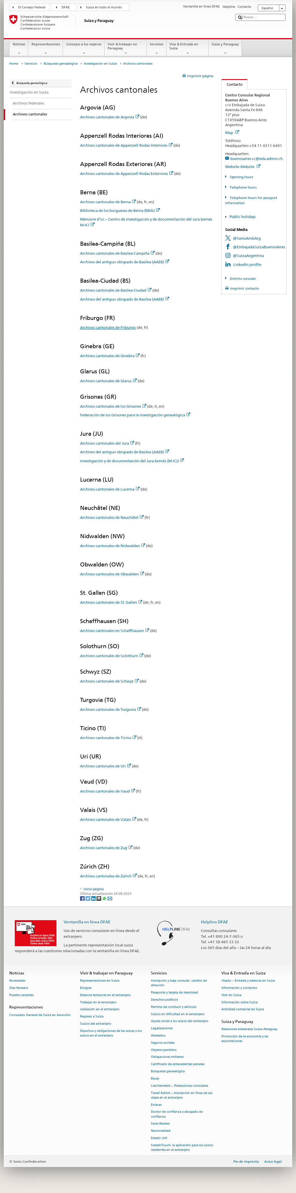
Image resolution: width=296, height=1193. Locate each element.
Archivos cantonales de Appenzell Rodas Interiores (126, 145)
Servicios (156, 49)
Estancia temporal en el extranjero (105, 995)
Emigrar (86, 988)
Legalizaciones (162, 1028)
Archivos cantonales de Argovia (109, 117)
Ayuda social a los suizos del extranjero (179, 1021)
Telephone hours (243, 187)
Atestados (158, 1035)
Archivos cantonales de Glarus (108, 381)
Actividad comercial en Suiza (242, 1009)
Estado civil (159, 1138)
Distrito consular (242, 278)
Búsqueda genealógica (60, 64)
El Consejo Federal (31, 7)
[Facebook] (83, 898)
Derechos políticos (164, 1000)
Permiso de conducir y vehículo (174, 1007)
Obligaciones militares (167, 1057)
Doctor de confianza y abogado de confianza (177, 1114)
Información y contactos (239, 988)
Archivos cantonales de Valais (108, 819)
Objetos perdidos (163, 1050)
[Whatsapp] (105, 898)
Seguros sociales (163, 1043)
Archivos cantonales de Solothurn (111, 655)
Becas (155, 1078)
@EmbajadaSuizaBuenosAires (259, 247)
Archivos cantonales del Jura (107, 443)
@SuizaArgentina (248, 255)
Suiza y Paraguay (225, 49)
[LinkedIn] (94, 898)
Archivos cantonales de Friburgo (108, 327)
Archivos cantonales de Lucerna (110, 489)
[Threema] (99, 898)
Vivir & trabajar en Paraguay (126, 49)
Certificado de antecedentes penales (177, 1064)
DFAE (66, 7)
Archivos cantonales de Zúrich (108, 876)
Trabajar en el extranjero (98, 1002)
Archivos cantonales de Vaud (107, 791)
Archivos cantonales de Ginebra (110, 355)
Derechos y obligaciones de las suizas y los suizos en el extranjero (111, 1033)
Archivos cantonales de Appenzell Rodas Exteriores (126, 173)
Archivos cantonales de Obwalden (112, 574)
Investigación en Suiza (100, 64)
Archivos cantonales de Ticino (108, 737)
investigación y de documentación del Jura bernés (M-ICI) (132, 460)
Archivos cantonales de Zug (106, 847)
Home (13, 64)
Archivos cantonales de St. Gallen (111, 602)
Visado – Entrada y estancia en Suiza (248, 981)
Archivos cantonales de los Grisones (113, 406)
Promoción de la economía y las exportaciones (244, 1039)
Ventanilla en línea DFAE (87, 921)
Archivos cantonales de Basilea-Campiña (117, 253)
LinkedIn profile (247, 264)
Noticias (19, 49)
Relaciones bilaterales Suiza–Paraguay (249, 1029)
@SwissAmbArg (247, 238)
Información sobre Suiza (239, 1002)
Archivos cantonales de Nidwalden (112, 545)
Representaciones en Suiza (99, 981)
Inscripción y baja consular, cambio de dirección (179, 983)
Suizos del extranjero (95, 1024)
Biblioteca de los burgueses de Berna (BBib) (120, 210)
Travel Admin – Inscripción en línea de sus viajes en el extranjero (181, 1095)
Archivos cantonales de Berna (108, 202)
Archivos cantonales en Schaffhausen (114, 630)
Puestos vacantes (21, 995)
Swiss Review (160, 1124)
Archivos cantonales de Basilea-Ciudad (115, 290)
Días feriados (18, 988)
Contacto (232, 84)
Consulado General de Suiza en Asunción (40, 1015)
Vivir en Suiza (231, 995)
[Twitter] (88, 898)
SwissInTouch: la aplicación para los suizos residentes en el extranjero (182, 1147)
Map (232, 132)
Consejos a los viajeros (83, 49)
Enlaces (156, 1105)
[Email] (110, 898)
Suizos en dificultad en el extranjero (177, 1014)
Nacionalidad (161, 1131)
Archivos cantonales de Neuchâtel (112, 517)
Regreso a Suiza (91, 1017)
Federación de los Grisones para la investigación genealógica (135, 415)
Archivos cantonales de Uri (105, 766)
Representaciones (46, 49)
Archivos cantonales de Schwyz (109, 681)
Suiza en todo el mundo (104, 7)
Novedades (17, 981)
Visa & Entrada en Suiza (187, 49)
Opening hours (241, 177)
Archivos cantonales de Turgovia (110, 709)
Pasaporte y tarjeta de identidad (174, 993)
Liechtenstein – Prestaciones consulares (179, 1086)
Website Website (242, 166)
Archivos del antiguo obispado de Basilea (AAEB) (124, 262)
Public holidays (243, 216)
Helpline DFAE (214, 921)
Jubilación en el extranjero (99, 1009)
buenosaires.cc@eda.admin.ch (256, 158)
